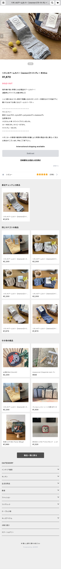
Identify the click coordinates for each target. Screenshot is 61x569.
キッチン (5, 477)
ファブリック (6, 504)
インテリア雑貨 (7, 470)
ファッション (6, 497)
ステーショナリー (8, 532)
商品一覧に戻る (30, 455)
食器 (3, 490)
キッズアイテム (7, 518)
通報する (56, 166)
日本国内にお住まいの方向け (30, 160)
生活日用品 (6, 484)
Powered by (30, 547)
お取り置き (6, 525)
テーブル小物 (6, 511)
